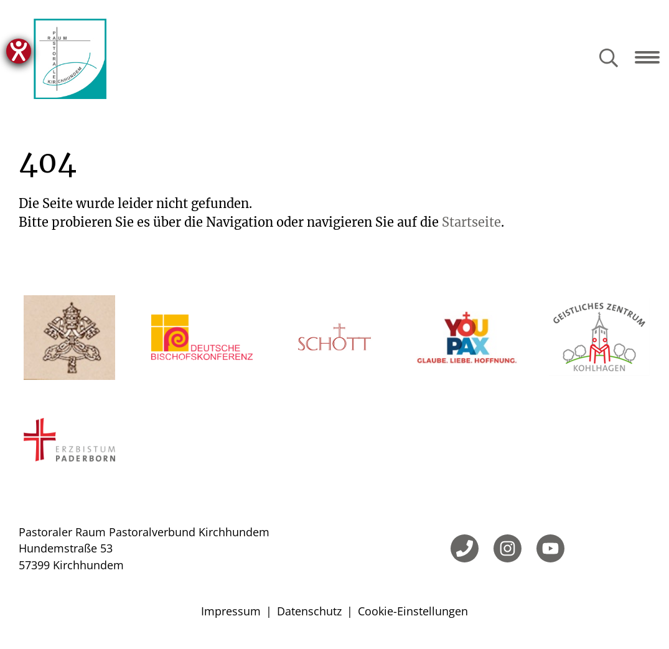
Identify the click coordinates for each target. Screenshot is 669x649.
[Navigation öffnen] (652, 57)
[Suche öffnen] (609, 59)
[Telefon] (465, 548)
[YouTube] (550, 548)
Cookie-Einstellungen (413, 611)
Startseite (471, 222)
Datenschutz (309, 611)
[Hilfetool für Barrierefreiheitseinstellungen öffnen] (18, 51)
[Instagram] (508, 548)
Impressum (231, 611)
